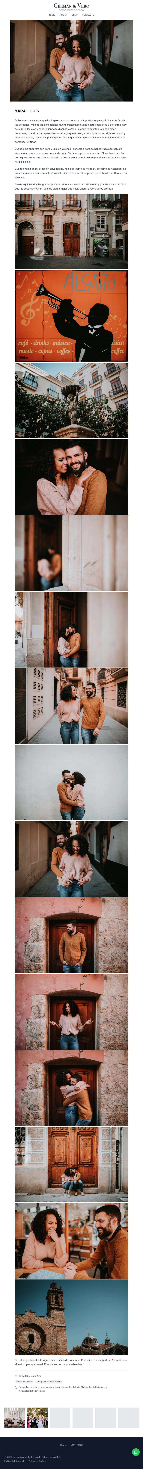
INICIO (52, 14)
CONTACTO (88, 14)
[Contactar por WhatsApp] (136, 1452)
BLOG (75, 14)
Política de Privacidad (14, 1461)
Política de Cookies (37, 1461)
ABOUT (63, 14)
